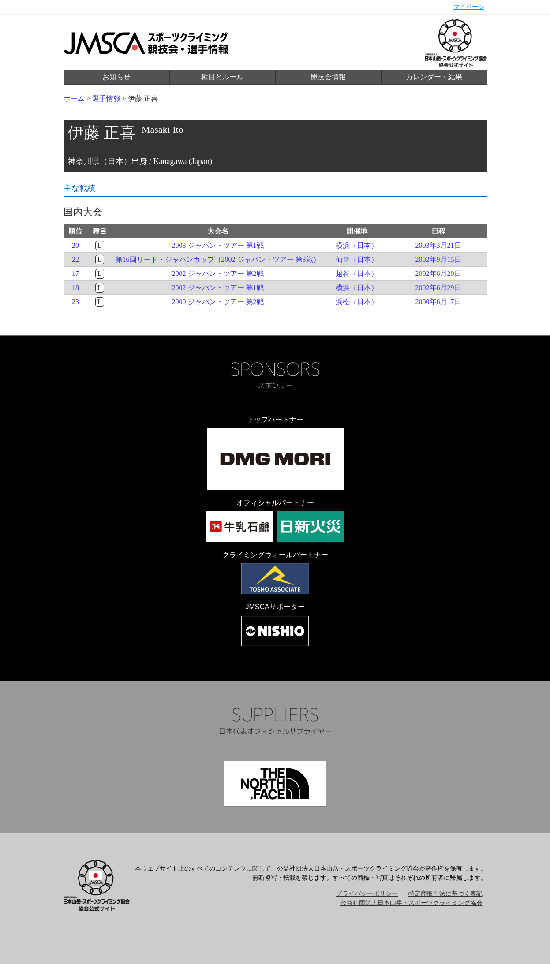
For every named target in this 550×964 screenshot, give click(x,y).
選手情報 (106, 98)
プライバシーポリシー (367, 893)
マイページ (468, 7)
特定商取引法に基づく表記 (445, 893)
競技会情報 (328, 77)
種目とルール (222, 77)
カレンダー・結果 (434, 77)
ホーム (74, 98)
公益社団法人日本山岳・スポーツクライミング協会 (411, 903)
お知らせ (116, 77)
